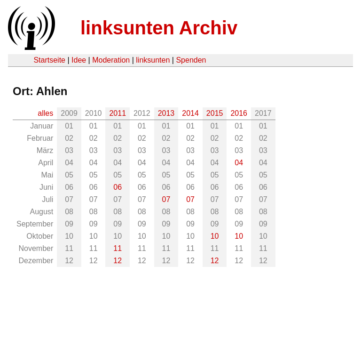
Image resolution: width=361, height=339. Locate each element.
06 (117, 187)
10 (215, 236)
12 (117, 261)
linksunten (153, 60)
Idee (78, 60)
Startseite (49, 60)
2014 (190, 113)
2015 (214, 113)
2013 (166, 113)
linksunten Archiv (158, 27)
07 (166, 199)
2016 (238, 113)
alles (45, 113)
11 (117, 248)
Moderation (111, 60)
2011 (117, 113)
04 (239, 163)
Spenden (191, 60)
